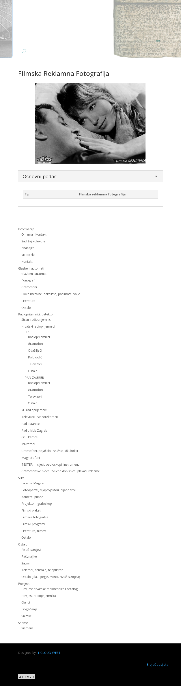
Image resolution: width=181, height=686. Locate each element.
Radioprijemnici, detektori (36, 314)
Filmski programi (33, 524)
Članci (25, 602)
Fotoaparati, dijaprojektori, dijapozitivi (48, 490)
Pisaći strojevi (31, 549)
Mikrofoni (28, 444)
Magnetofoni (30, 457)
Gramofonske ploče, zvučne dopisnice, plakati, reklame (60, 471)
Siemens (27, 628)
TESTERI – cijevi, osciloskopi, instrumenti (50, 464)
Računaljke (29, 556)
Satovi (25, 563)
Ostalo (26, 308)
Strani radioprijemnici (36, 319)
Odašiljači (35, 350)
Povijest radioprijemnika (38, 596)
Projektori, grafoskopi (36, 503)
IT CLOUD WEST (48, 652)
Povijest (24, 583)
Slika (21, 478)
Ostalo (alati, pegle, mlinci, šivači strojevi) (50, 577)
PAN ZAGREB (34, 377)
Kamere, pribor (32, 497)
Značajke (27, 248)
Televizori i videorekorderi (39, 417)
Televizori (35, 364)
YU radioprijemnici (34, 410)
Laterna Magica (32, 483)
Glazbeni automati (31, 268)
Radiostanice (30, 424)
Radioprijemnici (39, 337)
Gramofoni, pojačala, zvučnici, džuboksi (49, 451)
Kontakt (27, 261)
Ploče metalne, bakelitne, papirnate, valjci (50, 294)
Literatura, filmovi (34, 531)
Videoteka (28, 255)
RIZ (27, 332)
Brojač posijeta (157, 664)
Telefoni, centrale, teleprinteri (42, 570)
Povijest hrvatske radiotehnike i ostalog (49, 589)
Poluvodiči (35, 357)
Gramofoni (29, 287)
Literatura (28, 301)
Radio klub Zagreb (34, 430)
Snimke (26, 616)
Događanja (29, 609)
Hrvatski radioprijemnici (38, 326)
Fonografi (28, 280)
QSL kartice (29, 437)
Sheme (23, 623)
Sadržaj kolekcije (33, 241)
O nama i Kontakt (34, 234)
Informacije (26, 229)
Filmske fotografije (34, 517)
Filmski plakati (31, 510)
